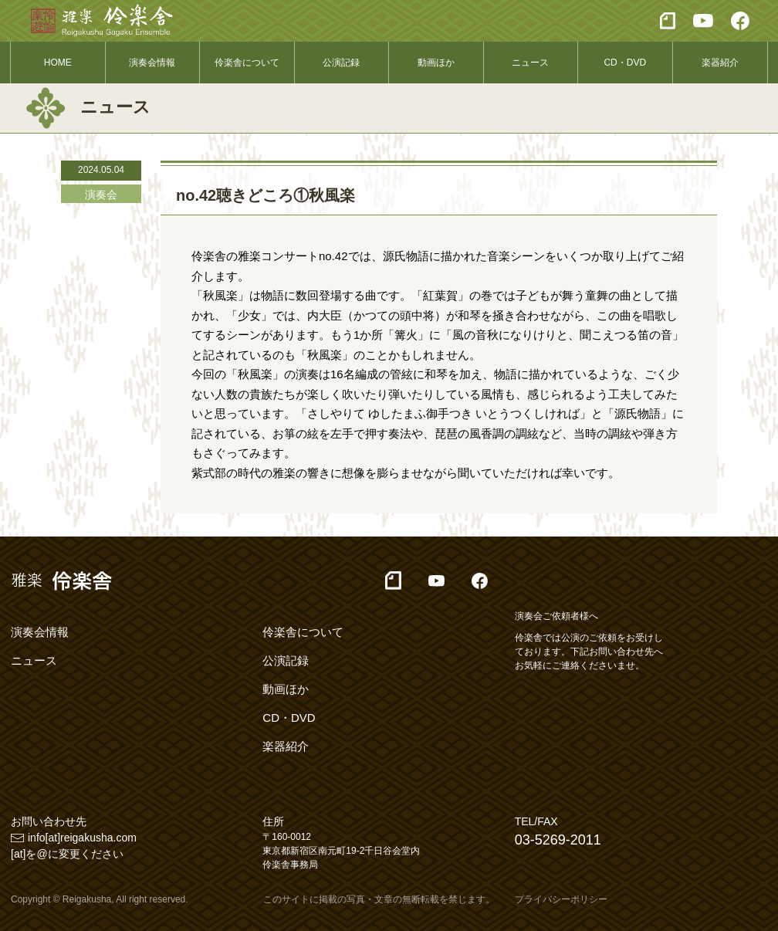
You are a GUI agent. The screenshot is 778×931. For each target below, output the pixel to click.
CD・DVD (625, 62)
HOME (58, 62)
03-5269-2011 (558, 840)
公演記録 (341, 62)
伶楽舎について (247, 62)
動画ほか (436, 62)
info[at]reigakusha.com (82, 837)
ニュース (530, 62)
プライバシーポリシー (561, 899)
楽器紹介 (720, 62)
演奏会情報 (152, 62)
